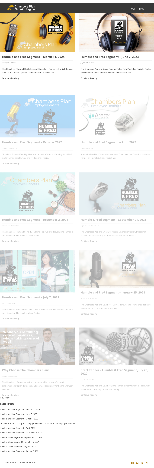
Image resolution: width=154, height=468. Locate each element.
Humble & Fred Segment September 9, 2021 (19, 442)
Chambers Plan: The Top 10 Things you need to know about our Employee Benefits (37, 423)
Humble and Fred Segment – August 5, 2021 (19, 451)
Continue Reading (10, 78)
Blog (141, 8)
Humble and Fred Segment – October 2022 (19, 418)
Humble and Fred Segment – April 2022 (17, 428)
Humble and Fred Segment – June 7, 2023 (110, 57)
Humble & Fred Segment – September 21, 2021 (21, 437)
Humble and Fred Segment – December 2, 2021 (21, 432)
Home (132, 8)
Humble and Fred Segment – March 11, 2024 (33, 57)
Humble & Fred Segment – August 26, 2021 (19, 446)
